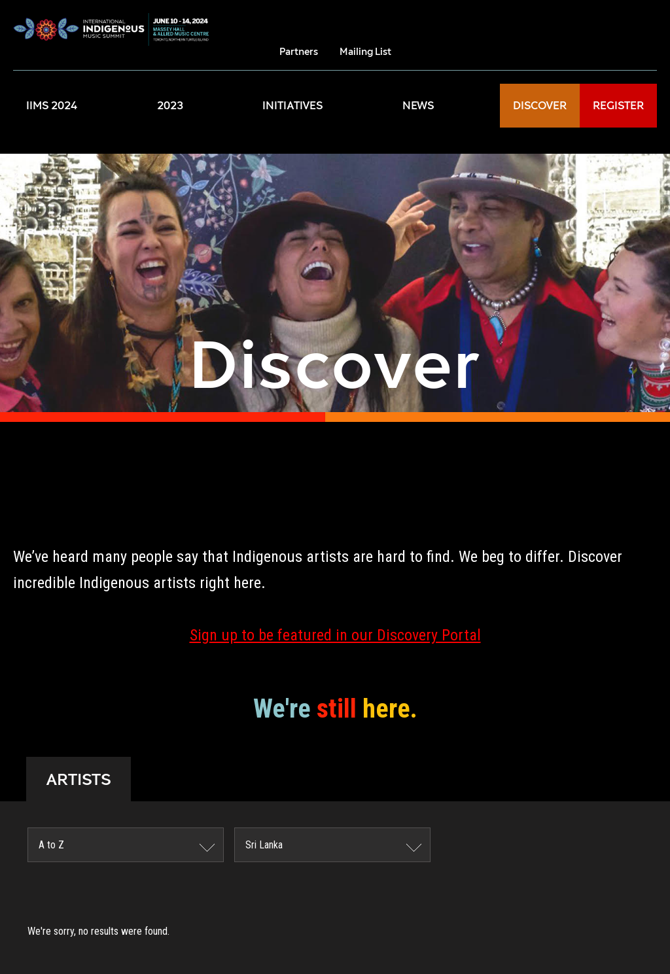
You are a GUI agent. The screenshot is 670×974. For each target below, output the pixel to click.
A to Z (51, 845)
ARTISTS (78, 779)
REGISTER (618, 105)
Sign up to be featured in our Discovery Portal (335, 635)
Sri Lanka (264, 845)
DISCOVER (540, 105)
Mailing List (365, 51)
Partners (298, 51)
